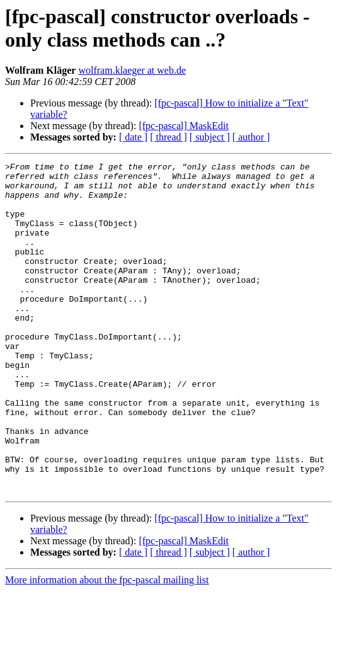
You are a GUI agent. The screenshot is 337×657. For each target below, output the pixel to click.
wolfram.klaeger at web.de (132, 70)
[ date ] (133, 137)
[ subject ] (210, 137)
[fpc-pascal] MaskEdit (184, 125)
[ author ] (251, 137)
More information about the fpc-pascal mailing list (106, 646)
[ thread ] (168, 137)
